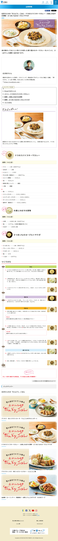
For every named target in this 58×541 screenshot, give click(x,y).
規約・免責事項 (39, 520)
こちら (36, 513)
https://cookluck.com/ (12, 82)
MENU (56, 3)
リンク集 (18, 523)
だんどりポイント (10, 91)
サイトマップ (40, 523)
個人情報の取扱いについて (18, 520)
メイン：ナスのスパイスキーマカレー (17, 94)
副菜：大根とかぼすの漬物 (13, 97)
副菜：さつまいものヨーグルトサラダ (17, 100)
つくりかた (8, 102)
